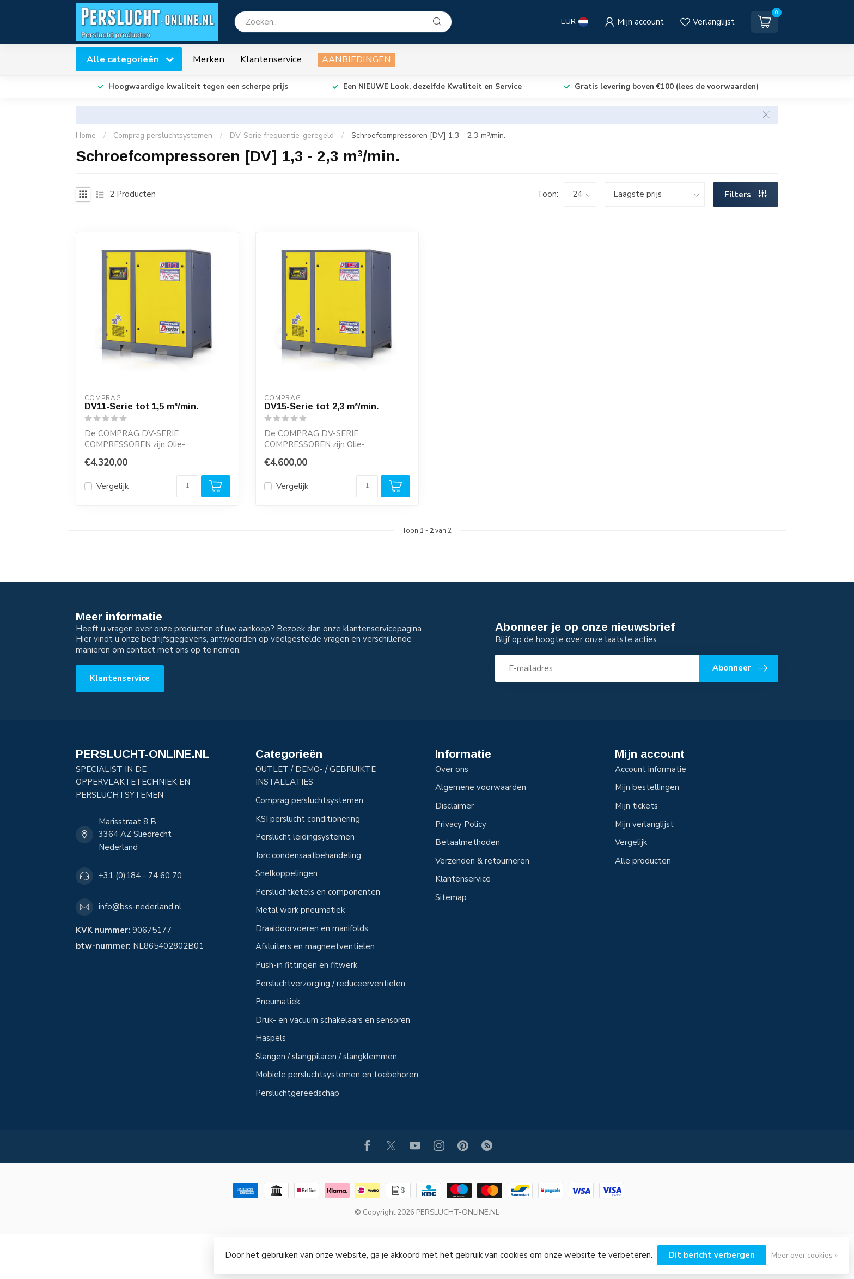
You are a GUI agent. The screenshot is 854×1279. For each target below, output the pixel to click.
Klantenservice (271, 59)
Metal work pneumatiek (300, 909)
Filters (745, 194)
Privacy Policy (460, 824)
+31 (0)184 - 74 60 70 (140, 875)
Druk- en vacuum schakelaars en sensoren (332, 1020)
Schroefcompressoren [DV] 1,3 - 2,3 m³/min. (428, 135)
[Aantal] (187, 486)
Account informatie (650, 769)
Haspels (270, 1038)
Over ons (451, 769)
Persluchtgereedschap (297, 1093)
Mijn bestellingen (647, 787)
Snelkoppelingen (286, 873)
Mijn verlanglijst (644, 824)
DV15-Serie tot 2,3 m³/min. (321, 406)
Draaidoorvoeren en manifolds (311, 928)
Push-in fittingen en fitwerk (306, 965)
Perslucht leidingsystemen (305, 836)
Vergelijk (112, 486)
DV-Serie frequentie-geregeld (282, 135)
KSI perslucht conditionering (307, 818)
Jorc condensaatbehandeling (308, 855)
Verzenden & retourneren (482, 860)
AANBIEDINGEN (356, 59)
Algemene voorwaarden (480, 787)
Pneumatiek (277, 1001)
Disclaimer (454, 805)
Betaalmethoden (467, 842)
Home (86, 135)
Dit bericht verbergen (712, 1255)
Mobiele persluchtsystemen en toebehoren (336, 1074)
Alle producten (643, 860)
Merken (208, 59)
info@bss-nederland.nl (140, 906)
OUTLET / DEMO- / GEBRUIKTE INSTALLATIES (315, 776)
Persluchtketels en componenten (317, 891)
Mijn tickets (636, 805)
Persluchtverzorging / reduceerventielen (330, 983)
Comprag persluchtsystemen (162, 135)
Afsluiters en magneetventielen (315, 946)
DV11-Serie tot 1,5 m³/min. (141, 406)
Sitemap (451, 897)
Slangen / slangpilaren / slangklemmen (326, 1056)
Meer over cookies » (804, 1255)
